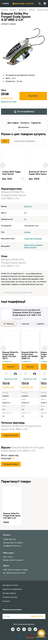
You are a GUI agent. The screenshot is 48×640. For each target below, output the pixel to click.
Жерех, (27, 247)
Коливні (27, 232)
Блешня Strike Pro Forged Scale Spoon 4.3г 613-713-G (10, 355)
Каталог (13, 10)
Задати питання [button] (11, 435)
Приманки (23, 10)
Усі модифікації (24, 111)
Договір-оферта (9, 593)
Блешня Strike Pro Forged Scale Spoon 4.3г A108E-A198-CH (30, 355)
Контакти (6, 601)
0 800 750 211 (9, 539)
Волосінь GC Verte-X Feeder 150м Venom (38, 173)
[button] (3, 165)
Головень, (39, 245)
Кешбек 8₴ (6, 98)
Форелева (38, 239)
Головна (4, 10)
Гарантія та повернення (12, 589)
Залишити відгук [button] (11, 464)
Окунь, (32, 245)
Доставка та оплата (10, 585)
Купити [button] (33, 95)
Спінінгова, (29, 239)
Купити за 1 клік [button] (9, 102)
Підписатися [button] (36, 616)
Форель (33, 247)
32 (25, 219)
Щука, (26, 245)
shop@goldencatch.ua (12, 546)
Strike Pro (28, 206)
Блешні (32, 10)
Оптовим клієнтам (10, 597)
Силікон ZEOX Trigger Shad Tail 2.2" (11, 173)
